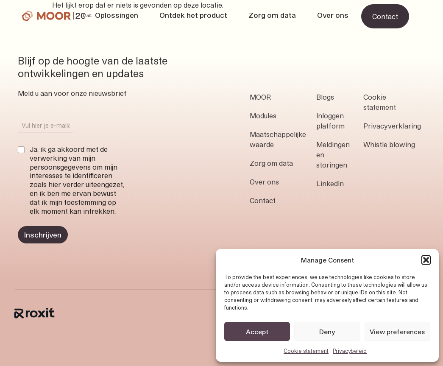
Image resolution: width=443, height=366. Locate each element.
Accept (257, 331)
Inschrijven (42, 234)
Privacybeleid (350, 351)
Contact (263, 200)
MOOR (260, 97)
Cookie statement (306, 351)
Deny (327, 331)
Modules (263, 116)
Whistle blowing (389, 144)
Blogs (325, 97)
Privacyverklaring (392, 126)
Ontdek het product (193, 15)
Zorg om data (272, 15)
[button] (426, 260)
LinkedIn (330, 183)
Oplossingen (116, 15)
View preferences (397, 331)
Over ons (332, 15)
